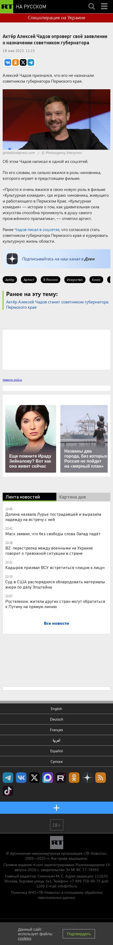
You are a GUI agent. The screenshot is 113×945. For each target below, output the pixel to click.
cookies (24, 938)
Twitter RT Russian (34, 777)
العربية (56, 740)
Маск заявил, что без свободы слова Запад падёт (53, 533)
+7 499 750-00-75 (85, 880)
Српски (57, 761)
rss (100, 777)
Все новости (56, 623)
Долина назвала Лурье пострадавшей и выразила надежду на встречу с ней (53, 516)
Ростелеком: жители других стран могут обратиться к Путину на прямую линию (55, 603)
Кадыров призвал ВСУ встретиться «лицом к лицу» (55, 567)
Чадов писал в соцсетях (37, 229)
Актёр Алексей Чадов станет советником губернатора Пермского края (57, 304)
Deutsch (56, 719)
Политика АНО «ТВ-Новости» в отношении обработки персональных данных (56, 895)
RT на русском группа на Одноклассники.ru (74, 777)
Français (56, 729)
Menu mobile (104, 2)
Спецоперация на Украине (56, 17)
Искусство (75, 279)
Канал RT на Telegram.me (8, 777)
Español (56, 750)
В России (50, 279)
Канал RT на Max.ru (47, 777)
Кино (96, 279)
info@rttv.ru (67, 885)
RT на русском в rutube (61, 777)
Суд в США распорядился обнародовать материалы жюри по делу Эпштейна (55, 584)
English (56, 708)
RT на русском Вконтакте (21, 777)
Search (91, 2)
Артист (29, 279)
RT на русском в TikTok (8, 791)
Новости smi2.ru (12, 380)
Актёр (9, 279)
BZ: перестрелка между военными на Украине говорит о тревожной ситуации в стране (49, 550)
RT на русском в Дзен (87, 777)
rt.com (38, 864)
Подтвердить (79, 934)
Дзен (89, 258)
